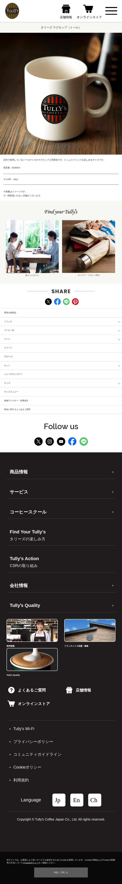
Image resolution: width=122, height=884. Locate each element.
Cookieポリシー (27, 767)
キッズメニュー (11, 392)
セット (7, 365)
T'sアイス (8, 356)
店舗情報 (78, 690)
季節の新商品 (10, 312)
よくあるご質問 (27, 690)
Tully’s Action (24, 562)
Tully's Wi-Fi (23, 729)
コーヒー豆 (9, 330)
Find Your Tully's (28, 535)
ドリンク (8, 321)
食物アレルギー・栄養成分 (16, 400)
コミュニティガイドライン (37, 754)
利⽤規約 (21, 780)
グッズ (7, 383)
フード (7, 339)
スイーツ (8, 348)
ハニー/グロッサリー (13, 374)
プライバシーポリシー (33, 741)
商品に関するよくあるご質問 (17, 409)
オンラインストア (29, 704)
